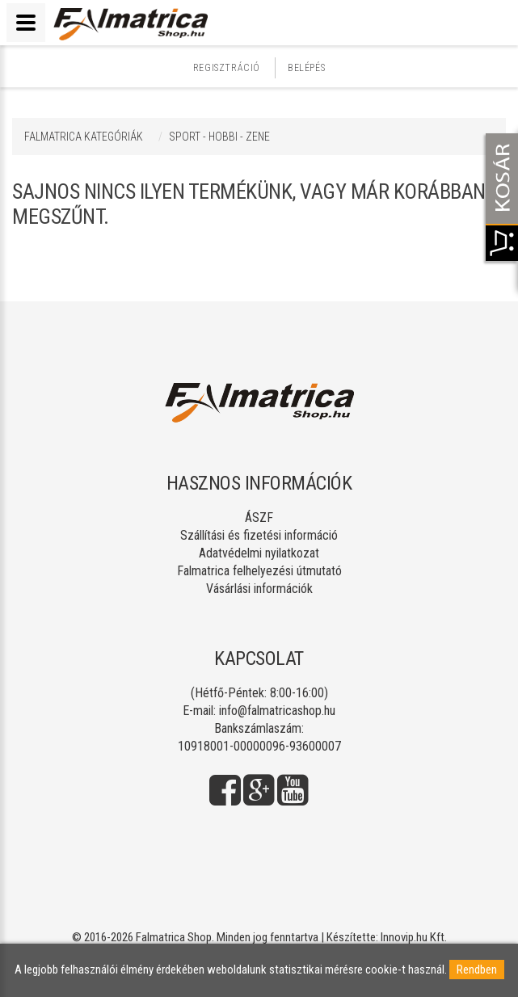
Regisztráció (226, 68)
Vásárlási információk (259, 588)
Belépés (306, 68)
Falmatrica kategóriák (83, 136)
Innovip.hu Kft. (414, 937)
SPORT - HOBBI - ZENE (219, 136)
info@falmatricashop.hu (277, 710)
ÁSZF (259, 517)
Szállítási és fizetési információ (259, 535)
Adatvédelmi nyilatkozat (259, 553)
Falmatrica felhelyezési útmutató (259, 570)
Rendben (477, 969)
